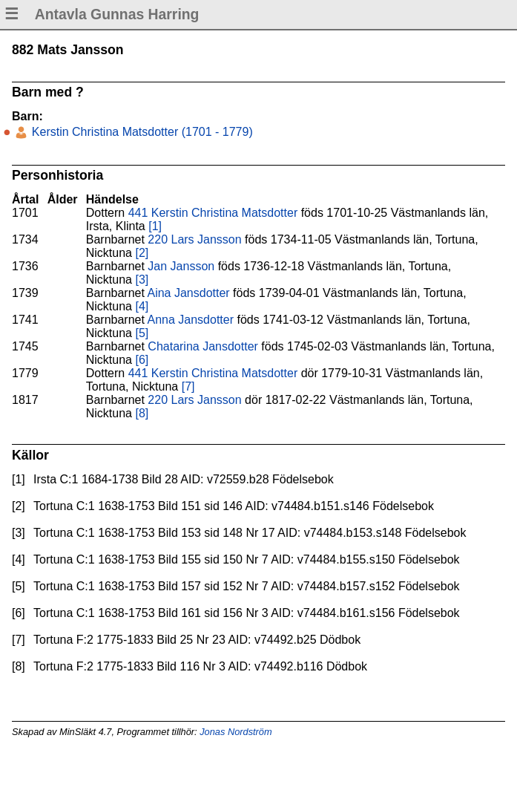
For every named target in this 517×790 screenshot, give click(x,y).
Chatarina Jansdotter (203, 346)
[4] (141, 306)
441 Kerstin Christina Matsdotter (213, 212)
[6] (141, 359)
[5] (141, 333)
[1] (155, 226)
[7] (188, 386)
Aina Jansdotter (188, 293)
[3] (141, 279)
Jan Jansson (181, 266)
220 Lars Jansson (194, 239)
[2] (141, 253)
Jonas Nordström (235, 731)
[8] (141, 413)
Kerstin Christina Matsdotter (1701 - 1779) (140, 131)
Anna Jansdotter (190, 319)
